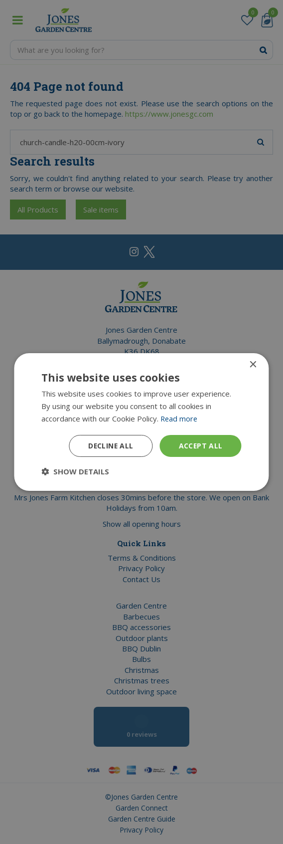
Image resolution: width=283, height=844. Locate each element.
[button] (75, 471)
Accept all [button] (200, 445)
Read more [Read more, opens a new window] (179, 418)
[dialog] (141, 422)
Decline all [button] (110, 445)
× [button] (253, 365)
